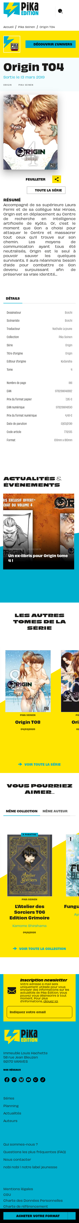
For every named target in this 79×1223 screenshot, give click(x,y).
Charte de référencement (25, 1206)
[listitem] (7, 1079)
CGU (7, 1194)
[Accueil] (21, 10)
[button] (50, 44)
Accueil (8, 27)
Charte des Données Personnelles (33, 1200)
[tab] (12, 298)
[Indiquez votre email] (34, 1012)
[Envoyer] (67, 1012)
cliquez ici (50, 1001)
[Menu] (65, 11)
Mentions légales (18, 1189)
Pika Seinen (26, 27)
